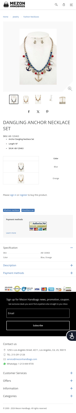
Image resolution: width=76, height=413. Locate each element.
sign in (13, 194)
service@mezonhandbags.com (22, 359)
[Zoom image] (70, 89)
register (23, 194)
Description (9, 265)
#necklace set (28, 210)
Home (5, 16)
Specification (10, 247)
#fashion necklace (11, 210)
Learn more (11, 233)
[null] (28, 111)
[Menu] (71, 4)
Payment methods (13, 273)
